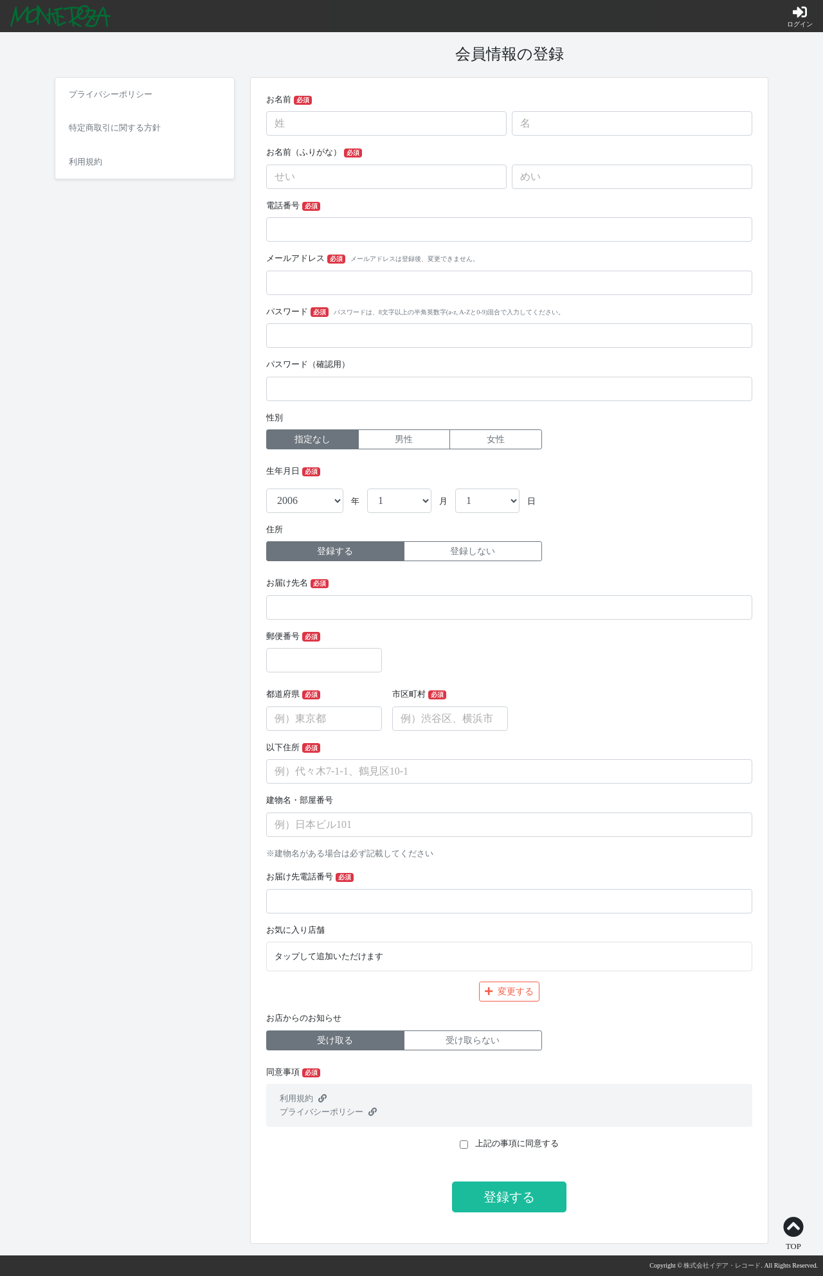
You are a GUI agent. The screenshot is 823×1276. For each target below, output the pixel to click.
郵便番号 (293, 637)
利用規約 (303, 1098)
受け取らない (473, 1040)
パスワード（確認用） (308, 364)
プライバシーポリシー (328, 1112)
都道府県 (293, 694)
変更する (509, 991)
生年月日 (293, 471)
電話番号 (293, 206)
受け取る (335, 1040)
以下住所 (293, 748)
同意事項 (293, 1072)
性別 (274, 417)
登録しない (472, 551)
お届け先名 (297, 583)
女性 (496, 439)
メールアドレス (372, 259)
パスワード (415, 312)
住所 (274, 529)
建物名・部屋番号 (299, 800)
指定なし (312, 439)
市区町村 (419, 694)
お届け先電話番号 (310, 877)
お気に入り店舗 (295, 930)
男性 (404, 439)
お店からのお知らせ (303, 1018)
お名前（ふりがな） (314, 152)
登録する (335, 551)
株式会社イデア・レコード (722, 1265)
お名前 (289, 100)
